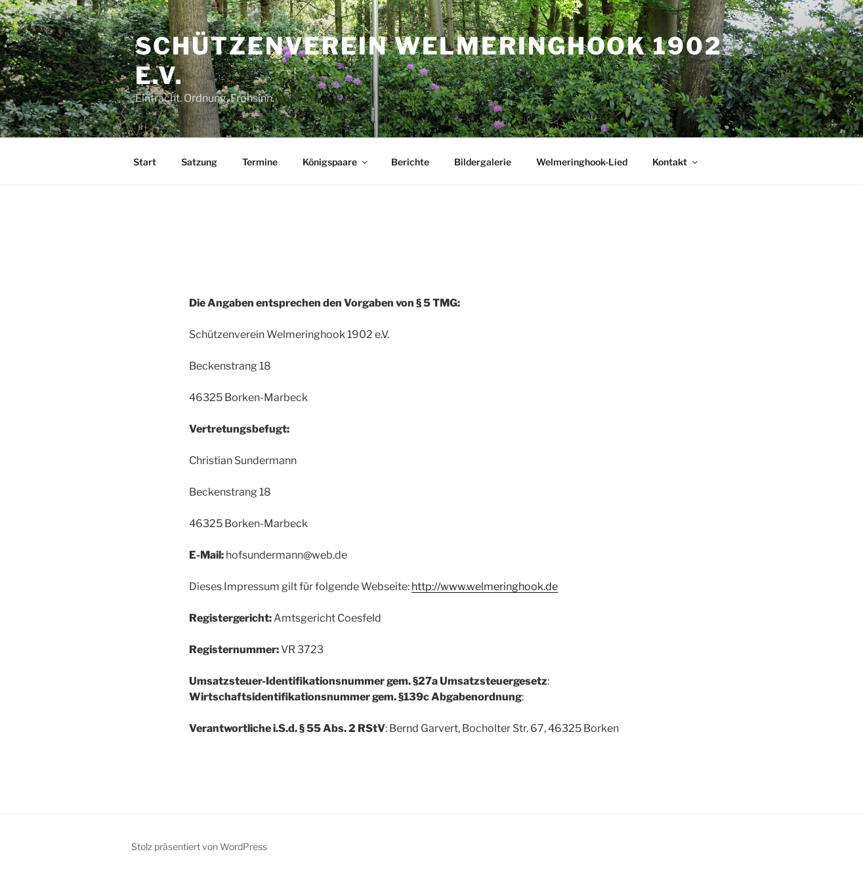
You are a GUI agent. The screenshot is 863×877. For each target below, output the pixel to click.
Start (144, 161)
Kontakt (676, 161)
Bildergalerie (482, 161)
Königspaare (336, 161)
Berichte (410, 161)
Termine (260, 161)
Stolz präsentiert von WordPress (199, 846)
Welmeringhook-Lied (581, 161)
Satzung (199, 161)
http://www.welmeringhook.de (484, 586)
